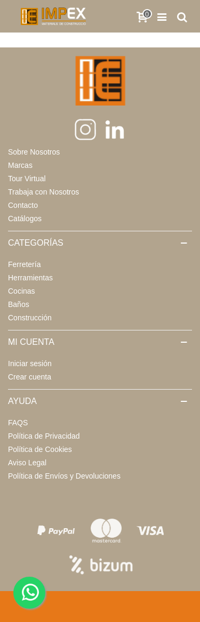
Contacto (23, 205)
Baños (18, 304)
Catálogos (25, 218)
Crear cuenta (29, 377)
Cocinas (21, 291)
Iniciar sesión (30, 363)
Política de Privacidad (44, 436)
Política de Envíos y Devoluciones (64, 476)
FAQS (18, 422)
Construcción (30, 317)
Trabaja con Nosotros (43, 192)
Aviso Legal (27, 462)
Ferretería (24, 264)
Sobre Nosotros (34, 152)
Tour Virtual (27, 178)
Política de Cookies (40, 449)
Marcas (20, 165)
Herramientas (30, 277)
